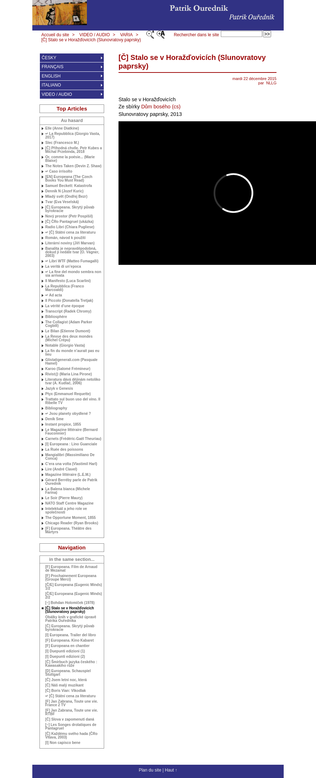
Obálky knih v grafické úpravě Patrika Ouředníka (70, 619)
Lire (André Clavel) (61, 469)
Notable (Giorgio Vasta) (65, 345)
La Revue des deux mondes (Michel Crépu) (69, 338)
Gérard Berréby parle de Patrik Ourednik (71, 482)
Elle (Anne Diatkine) (62, 128)
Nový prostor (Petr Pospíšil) (69, 216)
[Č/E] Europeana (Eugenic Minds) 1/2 (73, 586)
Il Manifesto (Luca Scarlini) (68, 281)
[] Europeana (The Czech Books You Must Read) (68, 178)
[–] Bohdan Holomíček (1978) (69, 603)
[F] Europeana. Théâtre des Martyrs (68, 530)
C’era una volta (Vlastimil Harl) (71, 464)
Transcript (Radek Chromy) (68, 311)
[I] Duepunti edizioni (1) (65, 651)
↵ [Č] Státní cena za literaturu (70, 232)
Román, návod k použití (65, 238)
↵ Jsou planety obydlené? (68, 414)
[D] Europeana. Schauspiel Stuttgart (68, 672)
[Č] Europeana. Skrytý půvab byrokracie (69, 209)
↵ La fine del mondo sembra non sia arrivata (73, 273)
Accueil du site (55, 34)
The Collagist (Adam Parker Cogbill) (68, 324)
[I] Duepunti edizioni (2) (65, 657)
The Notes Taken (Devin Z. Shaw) (73, 166)
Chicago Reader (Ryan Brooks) (71, 523)
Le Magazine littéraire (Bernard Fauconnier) (71, 431)
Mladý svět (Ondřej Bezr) (66, 196)
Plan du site (150, 770)
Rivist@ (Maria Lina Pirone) (68, 374)
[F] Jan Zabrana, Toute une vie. (71, 712)
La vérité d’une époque (64, 306)
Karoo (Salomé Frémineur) (67, 369)
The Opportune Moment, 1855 (70, 518)
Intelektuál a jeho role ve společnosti (66, 510)
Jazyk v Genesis (59, 388)
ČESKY (49, 57)
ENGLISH (51, 76)
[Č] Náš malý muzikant (64, 685)
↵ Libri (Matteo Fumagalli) (71, 261)
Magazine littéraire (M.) (67, 475)
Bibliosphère (56, 317)
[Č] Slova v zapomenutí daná (69, 719)
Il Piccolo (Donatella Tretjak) (69, 301)
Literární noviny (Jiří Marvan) (69, 243)
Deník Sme (54, 419)
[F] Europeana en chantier (67, 646)
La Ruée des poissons (64, 449)
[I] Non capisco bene (62, 743)
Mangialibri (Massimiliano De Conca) (69, 456)
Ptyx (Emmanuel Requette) (68, 394)
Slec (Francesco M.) (62, 143)
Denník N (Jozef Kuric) (64, 191)
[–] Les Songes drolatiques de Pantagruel (70, 726)
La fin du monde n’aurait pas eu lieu (72, 352)
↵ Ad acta (53, 295)
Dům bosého (156, 106)
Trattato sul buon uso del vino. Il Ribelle (72, 401)
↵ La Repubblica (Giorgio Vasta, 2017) (72, 135)
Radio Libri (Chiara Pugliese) (69, 227)
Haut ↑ (171, 770)
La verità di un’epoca (63, 266)
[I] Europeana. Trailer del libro (70, 635)
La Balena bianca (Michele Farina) (67, 491)
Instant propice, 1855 (63, 424)
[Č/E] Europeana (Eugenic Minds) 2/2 (73, 595)
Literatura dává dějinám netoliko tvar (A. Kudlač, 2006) (72, 381)
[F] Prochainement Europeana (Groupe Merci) (70, 577)
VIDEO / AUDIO (94, 34)
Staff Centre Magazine (69, 503)
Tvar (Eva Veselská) (62, 202)
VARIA (126, 34)
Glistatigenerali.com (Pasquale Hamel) (71, 361)
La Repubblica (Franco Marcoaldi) (64, 288)
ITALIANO (51, 85)
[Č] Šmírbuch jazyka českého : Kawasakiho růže (71, 663)
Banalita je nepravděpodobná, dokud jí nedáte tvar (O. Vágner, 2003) (72, 252)
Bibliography (56, 408)
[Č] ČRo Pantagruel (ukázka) (69, 222)
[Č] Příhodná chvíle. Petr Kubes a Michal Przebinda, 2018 (73, 150)
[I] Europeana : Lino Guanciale (71, 444)
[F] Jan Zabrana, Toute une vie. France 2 (71, 703)
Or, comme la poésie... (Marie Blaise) (70, 159)
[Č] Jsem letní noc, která (66, 680)
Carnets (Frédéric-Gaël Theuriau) (73, 439)
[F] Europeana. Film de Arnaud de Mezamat (71, 568)
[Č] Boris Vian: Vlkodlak (65, 691)
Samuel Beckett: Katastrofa (68, 186)
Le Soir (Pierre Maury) (64, 498)
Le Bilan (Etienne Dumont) (67, 331)
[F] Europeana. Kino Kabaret (69, 640)
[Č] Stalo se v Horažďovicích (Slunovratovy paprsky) (91, 39)
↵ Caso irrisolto (58, 171)
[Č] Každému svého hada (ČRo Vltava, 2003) (71, 735)
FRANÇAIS (53, 66)
